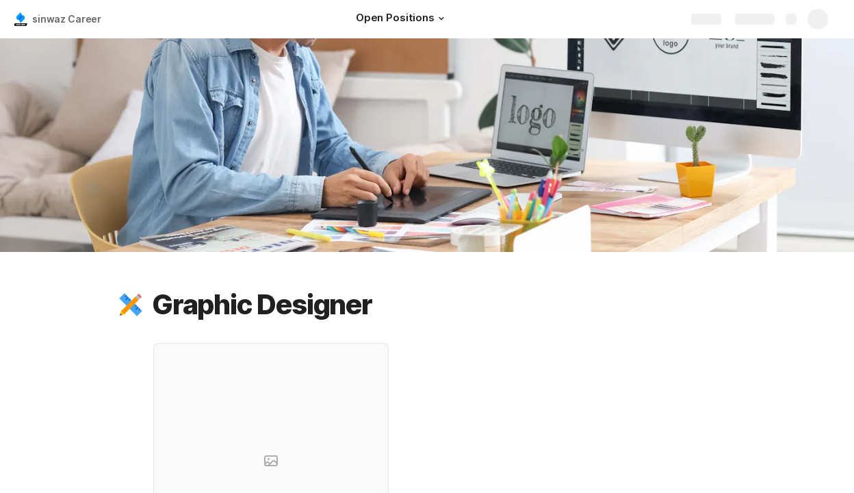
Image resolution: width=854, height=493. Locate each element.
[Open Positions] (402, 19)
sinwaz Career (66, 19)
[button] (441, 18)
